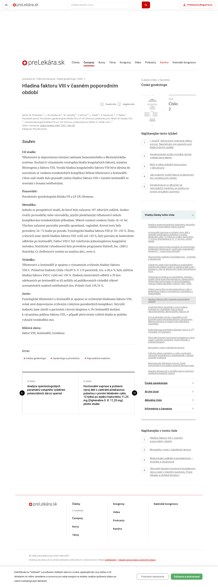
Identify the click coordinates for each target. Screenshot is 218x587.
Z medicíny (77, 510)
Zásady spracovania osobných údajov (137, 560)
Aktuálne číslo (153, 400)
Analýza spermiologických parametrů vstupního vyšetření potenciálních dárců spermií (46, 390)
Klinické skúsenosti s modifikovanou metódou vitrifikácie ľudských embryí (171, 372)
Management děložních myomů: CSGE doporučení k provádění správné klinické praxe (171, 364)
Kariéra (164, 62)
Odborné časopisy (46, 79)
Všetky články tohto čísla (159, 214)
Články (76, 62)
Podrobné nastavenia (152, 576)
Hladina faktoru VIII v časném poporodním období (169, 300)
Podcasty (150, 62)
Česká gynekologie (66, 79)
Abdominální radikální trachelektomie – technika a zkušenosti (172, 258)
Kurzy (101, 62)
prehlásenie (110, 560)
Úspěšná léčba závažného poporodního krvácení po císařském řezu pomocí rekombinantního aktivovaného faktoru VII (168, 309)
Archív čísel (152, 391)
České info (108, 104)
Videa (138, 62)
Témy (112, 62)
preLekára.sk (20, 6)
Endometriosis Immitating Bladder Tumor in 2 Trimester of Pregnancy (171, 330)
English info (126, 104)
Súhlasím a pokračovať (187, 576)
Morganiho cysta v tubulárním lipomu (166, 347)
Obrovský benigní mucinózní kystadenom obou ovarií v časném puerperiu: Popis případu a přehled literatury (171, 339)
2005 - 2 (81, 79)
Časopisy (89, 62)
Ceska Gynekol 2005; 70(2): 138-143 (57, 125)
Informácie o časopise (158, 408)
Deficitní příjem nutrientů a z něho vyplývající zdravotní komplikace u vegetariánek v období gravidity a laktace (171, 355)
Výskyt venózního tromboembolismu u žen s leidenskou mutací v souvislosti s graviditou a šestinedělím (170, 291)
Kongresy (125, 62)
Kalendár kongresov (184, 62)
